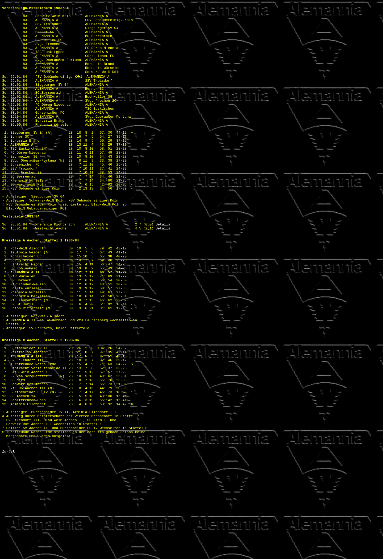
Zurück (8, 539)
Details (163, 268)
